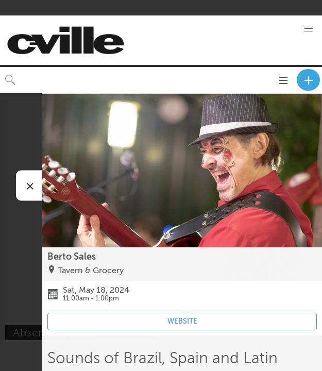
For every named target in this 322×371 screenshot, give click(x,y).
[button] (308, 28)
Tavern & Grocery (91, 270)
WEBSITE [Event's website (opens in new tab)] (182, 321)
